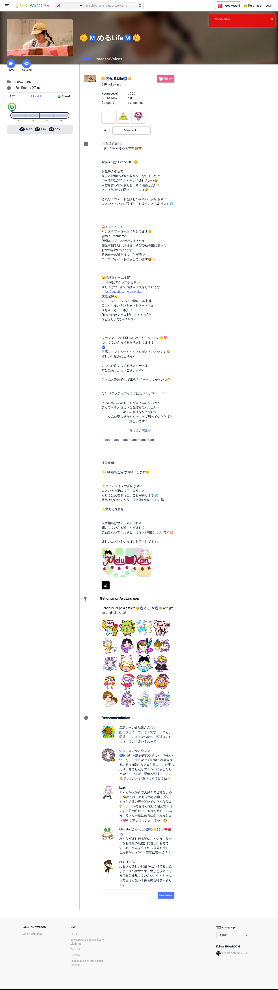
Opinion (75, 955)
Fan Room (26, 65)
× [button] (272, 19)
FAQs (74, 934)
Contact (75, 949)
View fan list (131, 130)
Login (269, 5)
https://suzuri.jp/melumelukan (122, 291)
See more (166, 895)
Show (11, 65)
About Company (32, 934)
